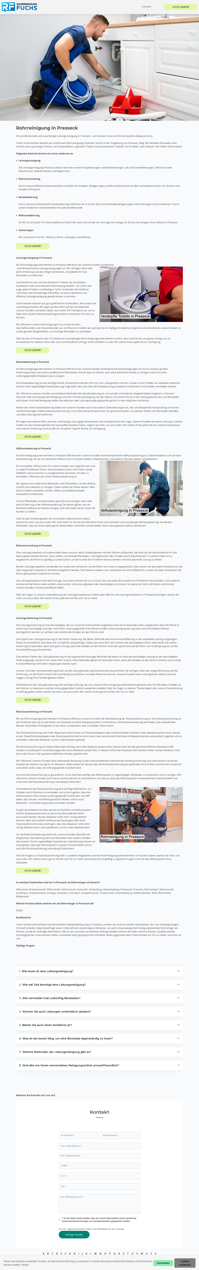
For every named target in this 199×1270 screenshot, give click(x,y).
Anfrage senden (74, 1234)
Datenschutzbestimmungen (75, 1221)
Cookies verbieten (185, 1263)
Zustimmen (163, 1263)
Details (25, 1264)
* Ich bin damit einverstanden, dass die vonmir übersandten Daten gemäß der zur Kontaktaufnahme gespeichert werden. (99, 1219)
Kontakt (147, 6)
